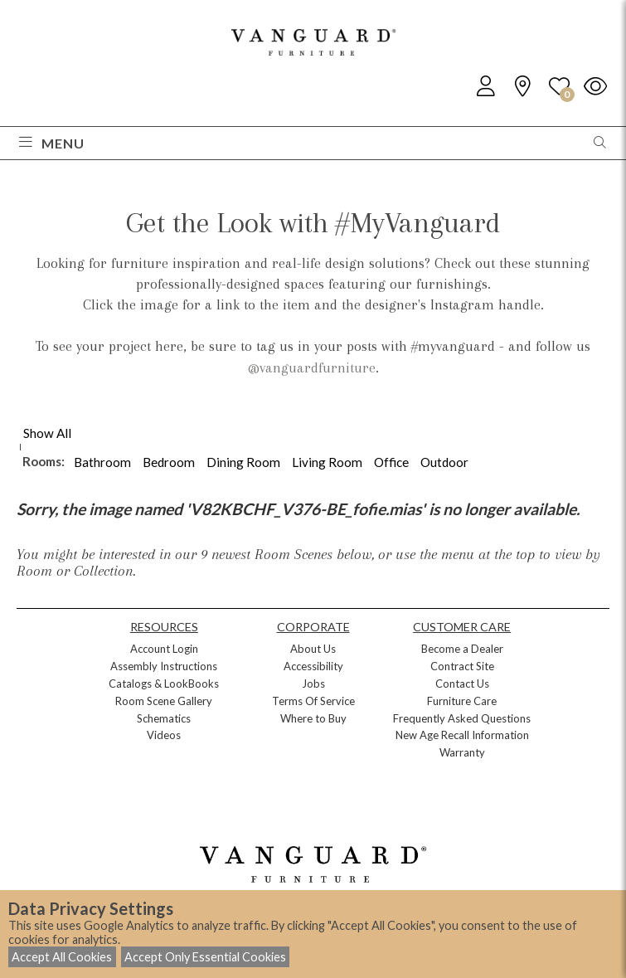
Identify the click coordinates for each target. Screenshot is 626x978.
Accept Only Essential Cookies (205, 957)
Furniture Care (462, 701)
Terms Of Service (313, 701)
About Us (313, 648)
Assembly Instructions (163, 666)
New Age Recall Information (462, 735)
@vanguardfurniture (312, 367)
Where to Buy (313, 718)
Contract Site (462, 666)
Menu (52, 143)
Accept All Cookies (62, 957)
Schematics (164, 718)
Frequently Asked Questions (462, 718)
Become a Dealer (462, 648)
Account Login (164, 648)
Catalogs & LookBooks (164, 683)
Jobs (313, 683)
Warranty (462, 752)
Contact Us (462, 683)
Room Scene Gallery (163, 701)
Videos (164, 735)
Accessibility (313, 666)
